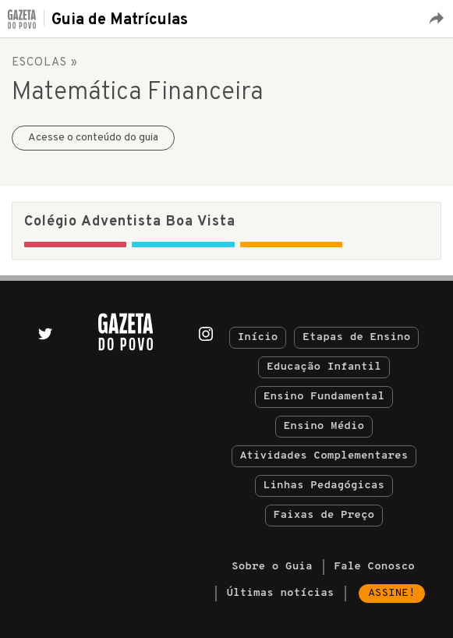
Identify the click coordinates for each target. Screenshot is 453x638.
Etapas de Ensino (356, 337)
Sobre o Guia (272, 566)
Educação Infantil (324, 367)
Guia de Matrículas (119, 20)
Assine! (391, 593)
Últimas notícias (280, 593)
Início (258, 337)
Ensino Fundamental (324, 396)
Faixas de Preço (324, 515)
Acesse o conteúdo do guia (93, 137)
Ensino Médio (324, 426)
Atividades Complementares (324, 456)
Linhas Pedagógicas (324, 485)
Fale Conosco (374, 566)
